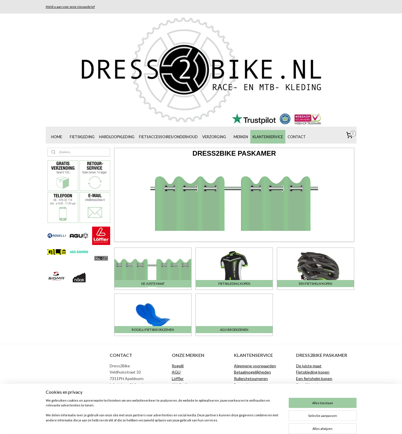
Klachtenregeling (249, 391)
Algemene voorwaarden (255, 365)
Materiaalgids (308, 397)
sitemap (180, 424)
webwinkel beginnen (210, 424)
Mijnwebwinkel (256, 424)
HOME (56, 136)
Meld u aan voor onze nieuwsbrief (70, 6)
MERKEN (241, 136)
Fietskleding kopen (312, 372)
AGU (176, 372)
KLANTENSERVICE (268, 136)
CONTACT (297, 136)
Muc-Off (179, 391)
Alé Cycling (182, 384)
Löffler (178, 378)
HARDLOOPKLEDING (116, 136)
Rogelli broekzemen (313, 384)
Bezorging (243, 384)
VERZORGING (214, 136)
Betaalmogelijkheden (252, 372)
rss (190, 424)
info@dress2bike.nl (126, 384)
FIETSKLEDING (82, 136)
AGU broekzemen (312, 391)
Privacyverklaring (249, 403)
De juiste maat (246, 397)
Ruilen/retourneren (251, 378)
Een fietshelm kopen (314, 378)
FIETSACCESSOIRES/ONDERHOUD (168, 136)
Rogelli (178, 365)
